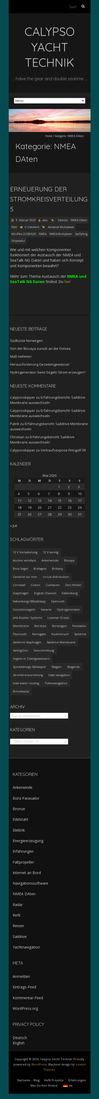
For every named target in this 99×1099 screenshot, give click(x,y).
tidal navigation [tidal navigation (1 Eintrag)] (59, 675)
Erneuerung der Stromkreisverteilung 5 (49, 199)
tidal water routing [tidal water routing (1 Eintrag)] (26, 683)
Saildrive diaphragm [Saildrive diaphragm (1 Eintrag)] (27, 642)
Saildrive (20, 936)
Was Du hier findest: (44, 1085)
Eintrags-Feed (24, 986)
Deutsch (20, 1037)
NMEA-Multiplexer (60, 234)
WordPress (39, 1064)
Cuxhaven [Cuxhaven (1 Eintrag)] (53, 585)
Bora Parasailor (26, 798)
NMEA (42, 234)
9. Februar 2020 (25, 220)
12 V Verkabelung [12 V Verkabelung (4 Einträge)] (25, 552)
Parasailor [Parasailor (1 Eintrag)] (79, 626)
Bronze (19, 808)
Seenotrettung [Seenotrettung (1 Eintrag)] (44, 650)
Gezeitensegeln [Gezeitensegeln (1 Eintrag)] (24, 609)
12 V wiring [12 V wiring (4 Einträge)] (50, 552)
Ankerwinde (22, 787)
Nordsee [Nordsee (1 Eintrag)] (40, 626)
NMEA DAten (79, 220)
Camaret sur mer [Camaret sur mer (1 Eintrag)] (25, 577)
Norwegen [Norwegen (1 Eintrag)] (59, 626)
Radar (18, 904)
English (19, 1042)
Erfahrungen (23, 851)
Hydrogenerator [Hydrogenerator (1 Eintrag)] (68, 609)
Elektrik (63, 220)
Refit (14, 227)
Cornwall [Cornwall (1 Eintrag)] (19, 585)
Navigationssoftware (30, 883)
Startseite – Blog (28, 1080)
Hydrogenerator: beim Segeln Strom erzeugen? (48, 372)
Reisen (18, 925)
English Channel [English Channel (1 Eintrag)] (45, 593)
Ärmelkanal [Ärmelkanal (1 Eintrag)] (21, 691)
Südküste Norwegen (26, 340)
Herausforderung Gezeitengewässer (40, 364)
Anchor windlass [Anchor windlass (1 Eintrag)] (24, 560)
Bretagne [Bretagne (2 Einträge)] (40, 568)
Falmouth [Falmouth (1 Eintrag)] (58, 601)
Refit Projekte (54, 1080)
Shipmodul (18, 241)
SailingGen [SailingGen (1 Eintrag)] (20, 650)
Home (48, 136)
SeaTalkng (81, 234)
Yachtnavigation (26, 947)
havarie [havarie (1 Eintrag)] (46, 609)
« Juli (13, 525)
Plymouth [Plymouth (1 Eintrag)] (20, 634)
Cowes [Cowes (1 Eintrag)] (35, 585)
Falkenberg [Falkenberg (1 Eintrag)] (70, 593)
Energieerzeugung (28, 840)
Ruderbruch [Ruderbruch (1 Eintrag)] (60, 634)
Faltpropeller (23, 862)
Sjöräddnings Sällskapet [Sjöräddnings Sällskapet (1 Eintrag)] (29, 667)
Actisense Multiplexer (61, 227)
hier (67, 281)
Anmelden (21, 976)
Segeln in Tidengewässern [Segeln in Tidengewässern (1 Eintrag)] (31, 659)
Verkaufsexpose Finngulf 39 (63, 450)
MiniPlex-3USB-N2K (23, 234)
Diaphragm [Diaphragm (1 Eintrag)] (21, 593)
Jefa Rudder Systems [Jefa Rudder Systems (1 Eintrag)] (27, 618)
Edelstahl (20, 819)
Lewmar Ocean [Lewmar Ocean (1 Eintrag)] (58, 618)
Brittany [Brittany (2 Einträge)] (57, 568)
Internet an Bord (27, 872)
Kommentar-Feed (28, 997)
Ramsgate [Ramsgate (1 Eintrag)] (39, 634)
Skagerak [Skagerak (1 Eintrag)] (73, 667)
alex (45, 220)
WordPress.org (25, 1008)
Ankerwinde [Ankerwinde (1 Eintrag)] (50, 560)
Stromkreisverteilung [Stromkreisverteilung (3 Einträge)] (28, 675)
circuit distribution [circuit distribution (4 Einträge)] (56, 577)
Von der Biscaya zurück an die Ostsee (40, 348)
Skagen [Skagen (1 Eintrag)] (56, 667)
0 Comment (32, 227)
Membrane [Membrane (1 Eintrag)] (21, 626)
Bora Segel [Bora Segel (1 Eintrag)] (20, 568)
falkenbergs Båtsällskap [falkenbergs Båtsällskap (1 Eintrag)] (29, 601)
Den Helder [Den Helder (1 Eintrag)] (73, 585)
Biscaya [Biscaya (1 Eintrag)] (69, 560)
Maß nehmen (20, 356)
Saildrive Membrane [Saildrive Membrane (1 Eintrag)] (61, 642)
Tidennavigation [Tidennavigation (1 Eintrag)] (56, 683)
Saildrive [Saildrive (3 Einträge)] (80, 634)
